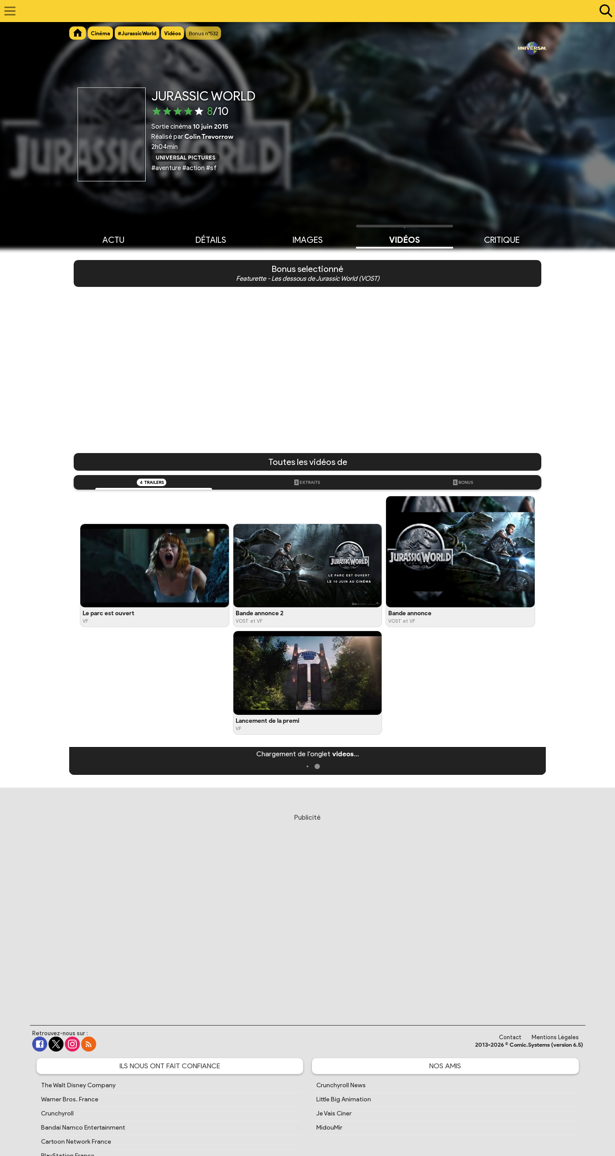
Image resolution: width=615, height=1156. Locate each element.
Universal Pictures (185, 157)
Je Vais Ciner (334, 1113)
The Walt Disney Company (78, 1085)
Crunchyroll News (341, 1085)
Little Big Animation (343, 1099)
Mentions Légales (555, 1037)
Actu (113, 239)
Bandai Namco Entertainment (83, 1127)
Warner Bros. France (69, 1099)
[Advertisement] (307, 911)
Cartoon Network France (76, 1141)
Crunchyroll (57, 1113)
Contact (510, 1037)
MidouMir (329, 1127)
